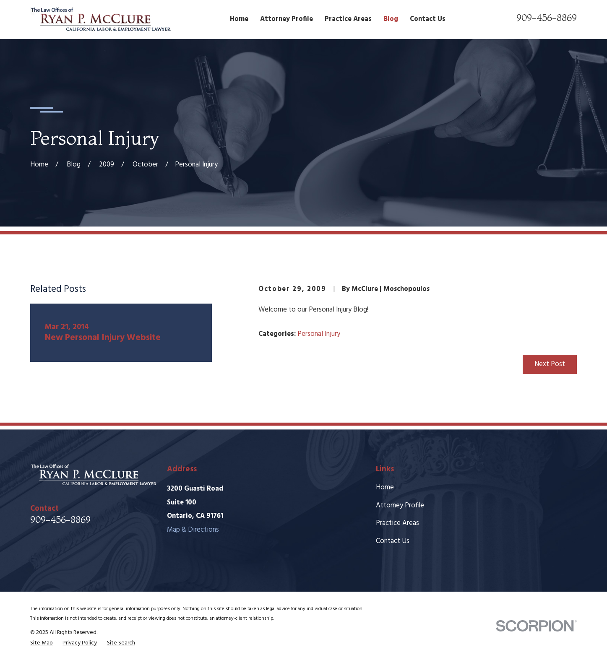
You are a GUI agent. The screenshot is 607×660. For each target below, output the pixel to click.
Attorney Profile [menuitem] (286, 19)
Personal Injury (318, 334)
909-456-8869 (546, 17)
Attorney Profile (400, 505)
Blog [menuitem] (390, 19)
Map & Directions (193, 530)
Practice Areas (397, 523)
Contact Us (392, 541)
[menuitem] (41, 643)
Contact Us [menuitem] (427, 19)
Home (385, 487)
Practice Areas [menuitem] (348, 19)
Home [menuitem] (239, 19)
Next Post (549, 364)
